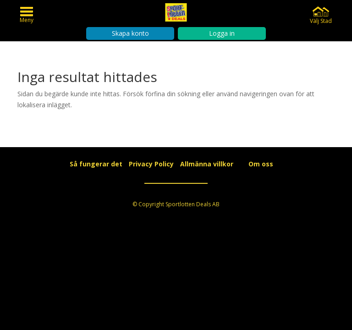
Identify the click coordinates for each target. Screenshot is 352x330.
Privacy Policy (151, 164)
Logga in (222, 33)
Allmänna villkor (206, 164)
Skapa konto (130, 33)
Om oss (260, 164)
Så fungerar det (96, 164)
